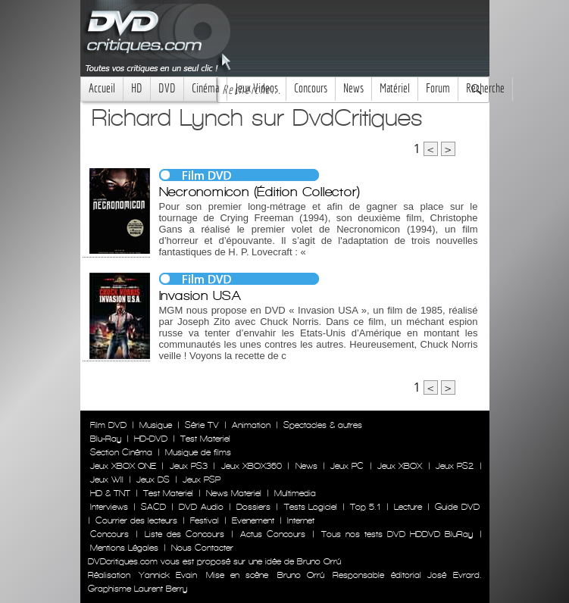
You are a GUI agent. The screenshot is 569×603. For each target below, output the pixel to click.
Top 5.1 (365, 506)
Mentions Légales (124, 547)
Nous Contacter (200, 547)
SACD (153, 506)
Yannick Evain (168, 575)
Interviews (109, 506)
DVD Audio (201, 506)
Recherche (485, 88)
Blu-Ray (105, 438)
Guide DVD (457, 506)
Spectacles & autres (322, 425)
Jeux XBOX (399, 465)
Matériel (395, 88)
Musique (155, 425)
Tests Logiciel (310, 506)
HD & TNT (110, 493)
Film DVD (108, 425)
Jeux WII (106, 479)
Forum (438, 88)
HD (136, 88)
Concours (310, 88)
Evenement (253, 520)
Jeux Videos (256, 88)
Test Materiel (205, 438)
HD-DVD (150, 438)
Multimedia (295, 493)
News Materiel (233, 493)
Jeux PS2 (455, 465)
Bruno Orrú (300, 575)
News (353, 88)
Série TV (202, 425)
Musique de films (198, 452)
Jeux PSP (201, 479)
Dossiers (253, 506)
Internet (300, 520)
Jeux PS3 (189, 465)
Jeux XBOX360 (251, 465)
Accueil (102, 88)
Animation (251, 425)
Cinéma (205, 88)
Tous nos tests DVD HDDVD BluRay (397, 534)
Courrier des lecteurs (136, 520)
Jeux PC (347, 465)
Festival (204, 520)
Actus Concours (272, 534)
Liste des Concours (184, 534)
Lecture (408, 506)
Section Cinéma (121, 452)
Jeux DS (153, 479)
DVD (167, 88)
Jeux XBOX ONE (123, 465)
